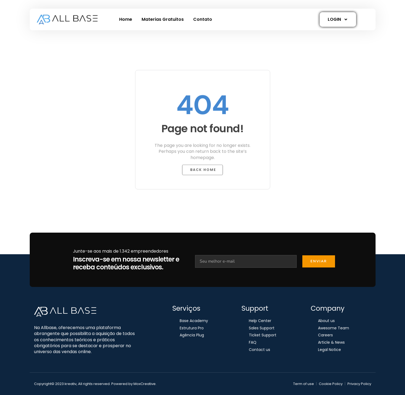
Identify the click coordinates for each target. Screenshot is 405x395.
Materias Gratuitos (163, 19)
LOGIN (338, 19)
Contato (202, 19)
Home (125, 19)
